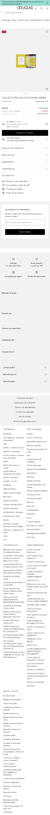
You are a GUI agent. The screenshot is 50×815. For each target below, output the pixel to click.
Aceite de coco (33, 580)
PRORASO (7, 485)
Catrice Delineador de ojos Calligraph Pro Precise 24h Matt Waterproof (14, 654)
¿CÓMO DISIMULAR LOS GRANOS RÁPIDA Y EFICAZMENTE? (36, 651)
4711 (5, 540)
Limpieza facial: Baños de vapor (37, 594)
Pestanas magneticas (11, 782)
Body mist (31, 506)
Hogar (14, 20)
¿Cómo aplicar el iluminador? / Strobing (35, 658)
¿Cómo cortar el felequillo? (14, 778)
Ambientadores (36, 20)
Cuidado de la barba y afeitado (12, 708)
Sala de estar (23, 20)
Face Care (31, 537)
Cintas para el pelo (34, 498)
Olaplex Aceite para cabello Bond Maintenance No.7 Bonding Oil (14, 629)
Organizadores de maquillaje (34, 460)
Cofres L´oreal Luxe (34, 438)
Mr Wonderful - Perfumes (13, 512)
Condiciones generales (25, 412)
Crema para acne (33, 495)
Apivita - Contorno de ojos (13, 448)
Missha (6, 520)
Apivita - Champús (10, 477)
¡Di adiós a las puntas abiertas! (11, 744)
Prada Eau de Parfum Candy (11, 577)
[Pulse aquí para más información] (47, 3)
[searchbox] (25, 12)
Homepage (5, 20)
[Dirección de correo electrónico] (25, 222)
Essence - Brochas (10, 501)
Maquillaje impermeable (36, 533)
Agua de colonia (10, 792)
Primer (29, 518)
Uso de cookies (25, 417)
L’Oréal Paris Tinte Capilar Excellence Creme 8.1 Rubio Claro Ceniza (13, 558)
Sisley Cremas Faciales (12, 493)
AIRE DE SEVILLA (10, 489)
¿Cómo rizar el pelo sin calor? (36, 628)
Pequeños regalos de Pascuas (11, 730)
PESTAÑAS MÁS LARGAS (37, 605)
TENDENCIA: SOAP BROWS (34, 640)
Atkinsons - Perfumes (11, 452)
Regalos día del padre (12, 700)
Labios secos (32, 645)
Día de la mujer (9, 696)
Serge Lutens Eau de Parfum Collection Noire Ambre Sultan (12, 591)
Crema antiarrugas (34, 465)
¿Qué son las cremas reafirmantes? (35, 665)
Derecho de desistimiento (25, 407)
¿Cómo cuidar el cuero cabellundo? (36, 634)
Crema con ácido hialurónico (33, 551)
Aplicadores (31, 473)
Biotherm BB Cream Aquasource (11, 621)
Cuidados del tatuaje (11, 739)
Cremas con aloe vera (35, 562)
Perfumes (30, 477)
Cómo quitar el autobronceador (9, 765)
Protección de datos (25, 398)
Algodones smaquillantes (37, 469)
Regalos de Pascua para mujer (12, 718)
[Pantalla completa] (47, 89)
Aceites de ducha (34, 481)
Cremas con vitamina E (36, 670)
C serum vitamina (33, 522)
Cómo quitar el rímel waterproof (35, 557)
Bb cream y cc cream (35, 526)
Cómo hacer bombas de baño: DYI (13, 807)
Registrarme (25, 232)
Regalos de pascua (11, 713)
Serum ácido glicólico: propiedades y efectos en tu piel (13, 751)
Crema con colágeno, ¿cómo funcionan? (11, 759)
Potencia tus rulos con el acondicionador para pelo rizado (37, 586)
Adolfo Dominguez (10, 508)
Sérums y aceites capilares (37, 491)
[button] (25, 367)
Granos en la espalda (35, 682)
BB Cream (7, 497)
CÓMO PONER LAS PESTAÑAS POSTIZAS (35, 622)
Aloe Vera (31, 686)
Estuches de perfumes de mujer (37, 450)
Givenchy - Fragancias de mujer (13, 531)
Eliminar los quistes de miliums (12, 787)
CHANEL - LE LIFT (10, 481)
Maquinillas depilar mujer (37, 442)
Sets (28, 455)
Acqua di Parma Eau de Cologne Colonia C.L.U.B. (13, 565)
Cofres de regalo (10, 703)
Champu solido (9, 735)
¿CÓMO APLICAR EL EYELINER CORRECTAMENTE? (35, 574)
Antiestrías (31, 514)
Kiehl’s (5, 461)
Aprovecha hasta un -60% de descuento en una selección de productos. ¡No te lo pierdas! (22, 3)
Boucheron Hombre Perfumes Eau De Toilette (13, 525)
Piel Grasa (7, 796)
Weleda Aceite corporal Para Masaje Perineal (12, 551)
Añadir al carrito (25, 133)
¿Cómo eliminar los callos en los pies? (37, 567)
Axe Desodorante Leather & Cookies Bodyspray (13, 636)
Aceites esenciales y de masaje (36, 486)
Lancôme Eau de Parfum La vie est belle (14, 583)
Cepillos (30, 434)
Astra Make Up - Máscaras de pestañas (13, 439)
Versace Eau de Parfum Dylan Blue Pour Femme (12, 571)
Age (5, 444)
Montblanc (7, 434)
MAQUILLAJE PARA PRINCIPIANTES (11, 801)
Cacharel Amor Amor (11, 516)
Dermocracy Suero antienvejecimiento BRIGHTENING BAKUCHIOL (13, 599)
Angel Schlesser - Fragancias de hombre (12, 472)
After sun (30, 502)
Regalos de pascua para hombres (13, 724)
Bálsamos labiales (34, 445)
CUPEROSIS (7, 812)
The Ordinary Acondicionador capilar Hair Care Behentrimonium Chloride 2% (13, 645)
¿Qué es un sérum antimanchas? (34, 610)
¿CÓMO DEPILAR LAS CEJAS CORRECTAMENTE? (37, 600)
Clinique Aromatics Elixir (12, 505)
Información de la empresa (25, 403)
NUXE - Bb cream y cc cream (11, 466)
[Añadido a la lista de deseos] (47, 31)
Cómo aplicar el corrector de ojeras (37, 616)
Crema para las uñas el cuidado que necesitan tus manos (37, 676)
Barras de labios (33, 529)
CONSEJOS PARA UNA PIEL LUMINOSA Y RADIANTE (12, 772)
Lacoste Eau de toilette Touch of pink (12, 607)
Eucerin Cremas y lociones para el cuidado (13, 456)
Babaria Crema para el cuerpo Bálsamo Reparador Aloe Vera (12, 614)
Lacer (5, 536)
